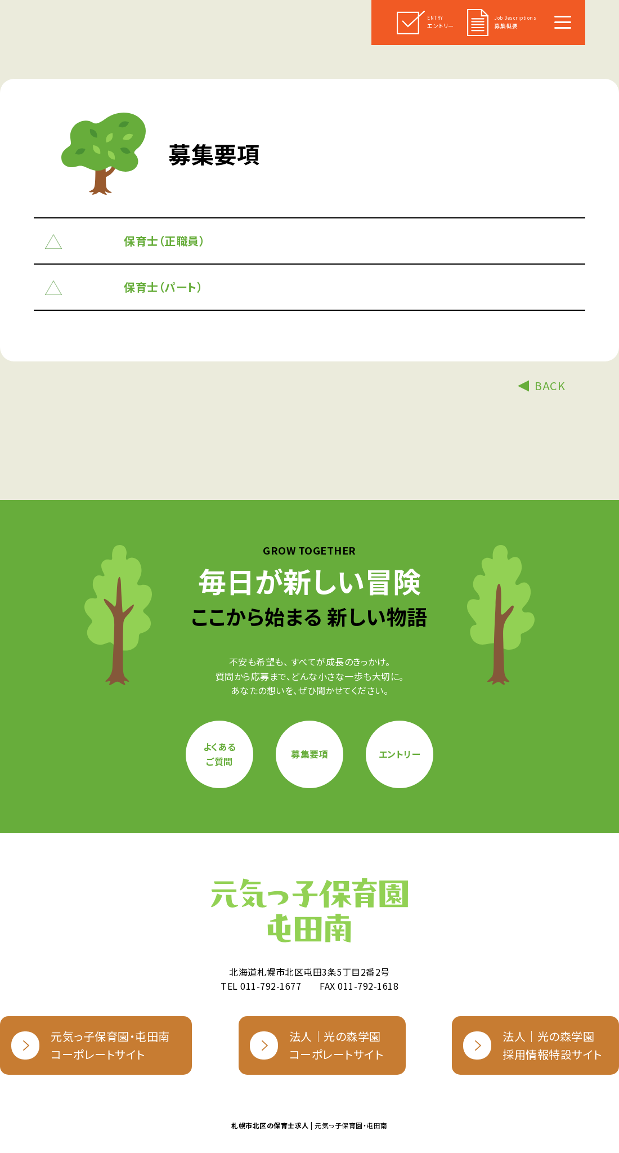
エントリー (400, 754)
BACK (550, 385)
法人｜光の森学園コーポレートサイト (317, 1045)
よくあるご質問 (219, 754)
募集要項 (309, 754)
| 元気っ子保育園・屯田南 (309, 1125)
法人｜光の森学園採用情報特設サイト (532, 1045)
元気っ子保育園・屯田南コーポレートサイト (90, 1045)
